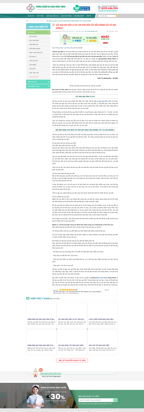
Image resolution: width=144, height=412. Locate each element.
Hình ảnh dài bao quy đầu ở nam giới (41, 319)
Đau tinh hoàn (34, 40)
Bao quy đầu (41, 21)
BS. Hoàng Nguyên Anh (91, 31)
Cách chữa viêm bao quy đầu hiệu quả (101, 319)
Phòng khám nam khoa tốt (64, 48)
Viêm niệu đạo (33, 44)
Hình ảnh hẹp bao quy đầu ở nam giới (41, 345)
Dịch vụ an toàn (66, 16)
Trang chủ (30, 16)
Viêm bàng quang (34, 48)
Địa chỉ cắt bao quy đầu (99, 345)
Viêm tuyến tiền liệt (36, 52)
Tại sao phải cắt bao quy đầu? (71, 345)
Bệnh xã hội (32, 82)
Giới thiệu (40, 16)
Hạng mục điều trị (52, 16)
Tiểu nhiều (32, 65)
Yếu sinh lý (33, 56)
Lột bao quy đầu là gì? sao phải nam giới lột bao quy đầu (71, 319)
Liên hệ (88, 16)
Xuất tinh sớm (34, 73)
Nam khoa (32, 21)
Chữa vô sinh (33, 61)
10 (77, 290)
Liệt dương (33, 36)
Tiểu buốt (32, 69)
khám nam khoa (101, 277)
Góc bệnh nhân (79, 16)
